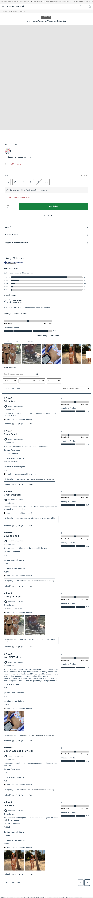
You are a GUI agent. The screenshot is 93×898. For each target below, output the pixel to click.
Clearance (14, 11)
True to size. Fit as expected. (36, 190)
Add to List (46, 215)
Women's (5, 11)
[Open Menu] (2, 6)
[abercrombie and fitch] (15, 6)
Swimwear (22, 11)
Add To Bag (53, 206)
